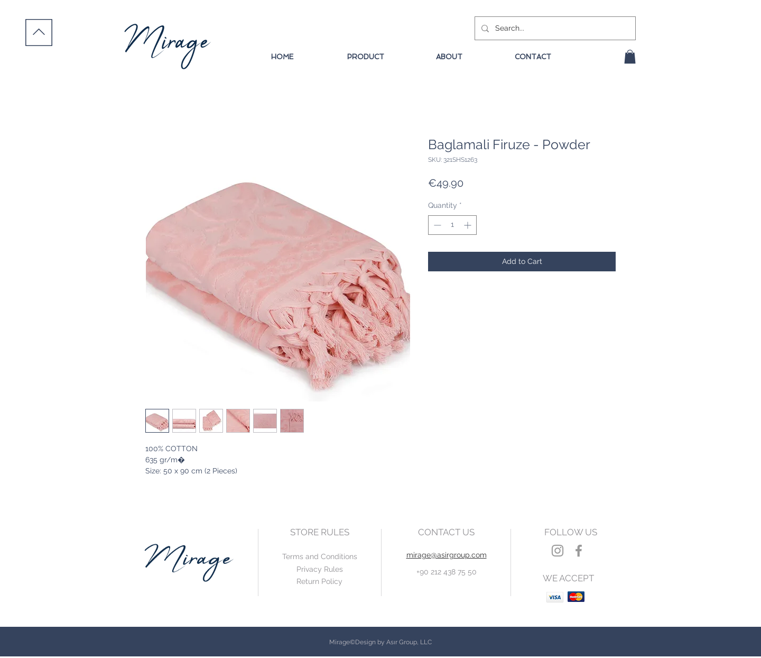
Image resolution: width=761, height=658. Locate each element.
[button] (630, 56)
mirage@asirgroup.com (446, 555)
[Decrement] (436, 225)
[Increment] (468, 225)
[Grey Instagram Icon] (557, 551)
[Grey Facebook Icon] (579, 551)
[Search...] (554, 28)
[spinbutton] (452, 225)
